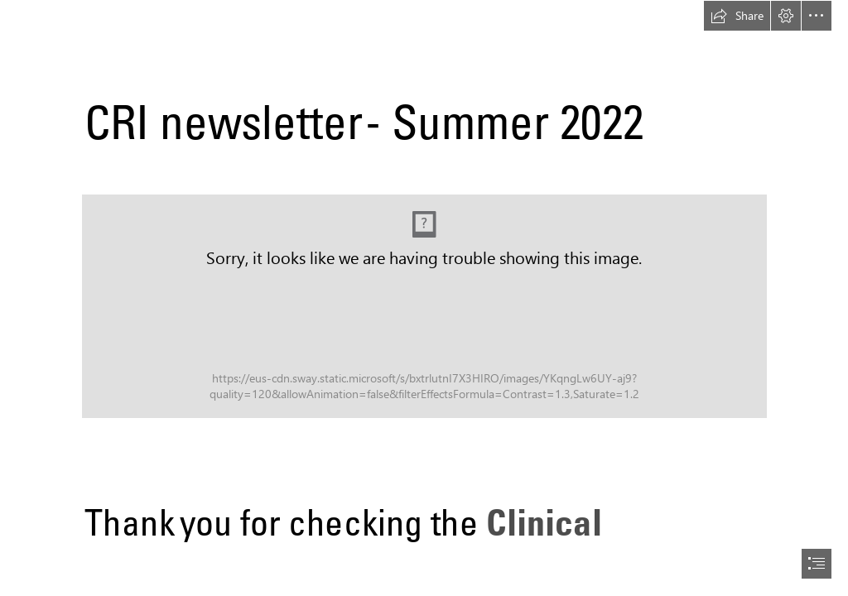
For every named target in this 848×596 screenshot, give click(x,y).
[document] (424, 298)
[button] (737, 16)
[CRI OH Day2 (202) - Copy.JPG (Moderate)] (424, 306)
